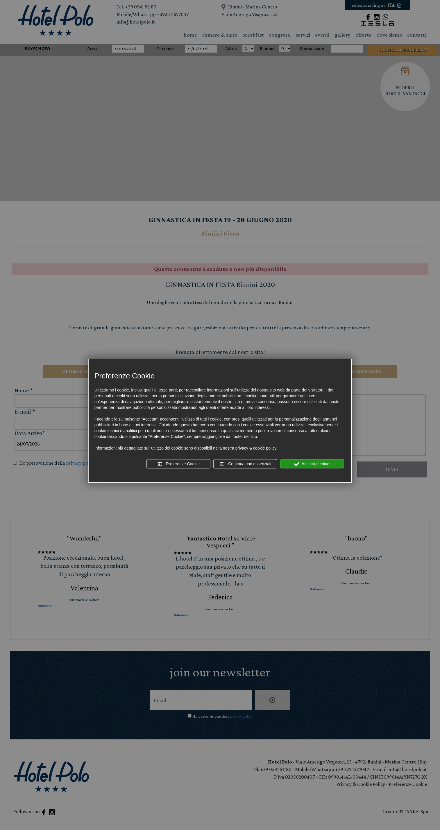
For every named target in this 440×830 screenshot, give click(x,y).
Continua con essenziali (245, 464)
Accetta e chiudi (312, 464)
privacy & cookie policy (256, 448)
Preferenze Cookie (178, 464)
